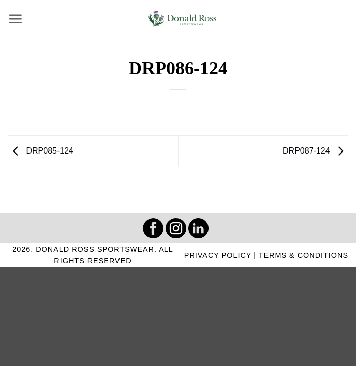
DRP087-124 (315, 150)
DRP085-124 (40, 150)
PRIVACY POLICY (217, 255)
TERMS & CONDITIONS (303, 255)
